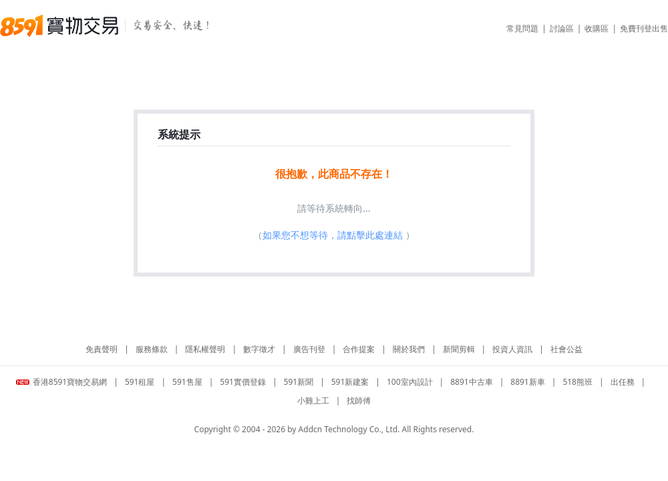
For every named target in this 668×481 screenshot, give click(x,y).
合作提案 (359, 349)
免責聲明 (102, 349)
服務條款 (152, 349)
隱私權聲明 (205, 349)
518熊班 (577, 381)
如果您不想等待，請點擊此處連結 (333, 234)
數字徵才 (259, 349)
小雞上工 (313, 400)
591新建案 (350, 381)
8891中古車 (471, 381)
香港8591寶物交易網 (61, 381)
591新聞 (299, 381)
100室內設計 (410, 381)
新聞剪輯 (459, 349)
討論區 (562, 28)
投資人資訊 (512, 349)
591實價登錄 (243, 381)
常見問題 (522, 28)
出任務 (623, 381)
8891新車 (527, 381)
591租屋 (140, 381)
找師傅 (359, 400)
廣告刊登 (309, 349)
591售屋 (187, 381)
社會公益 (566, 349)
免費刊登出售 (644, 28)
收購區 (596, 28)
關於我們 (409, 349)
